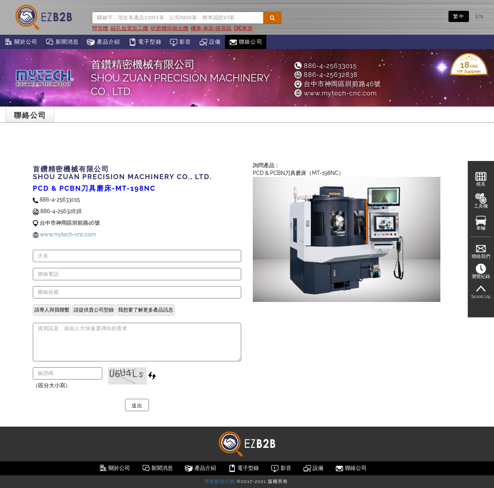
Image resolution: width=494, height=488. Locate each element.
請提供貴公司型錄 (94, 310)
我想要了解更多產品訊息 (145, 310)
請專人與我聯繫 (51, 310)
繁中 (458, 16)
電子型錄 (145, 42)
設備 (210, 42)
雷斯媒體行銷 (220, 481)
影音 (180, 42)
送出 (137, 405)
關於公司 (20, 42)
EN (479, 16)
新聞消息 (62, 42)
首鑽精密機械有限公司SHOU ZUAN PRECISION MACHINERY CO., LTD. (180, 77)
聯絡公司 (245, 42)
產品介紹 (103, 42)
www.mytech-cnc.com (335, 93)
